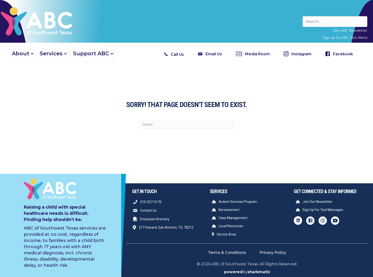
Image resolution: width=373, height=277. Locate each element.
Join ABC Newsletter (350, 30)
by (247, 272)
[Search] (186, 124)
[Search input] (335, 21)
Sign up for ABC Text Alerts (345, 38)
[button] (32, 53)
